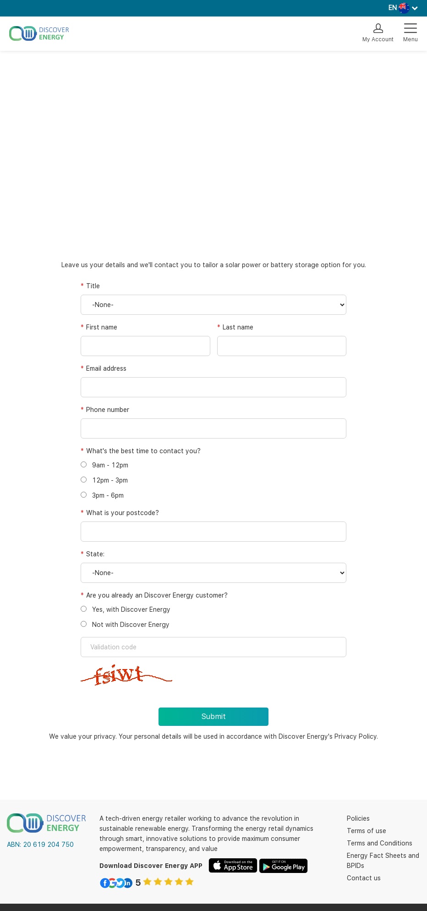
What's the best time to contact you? (143, 451)
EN (393, 7)
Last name (238, 327)
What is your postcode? (122, 512)
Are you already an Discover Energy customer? (157, 595)
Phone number (107, 409)
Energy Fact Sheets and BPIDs (383, 860)
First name (101, 327)
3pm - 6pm (102, 495)
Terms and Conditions (379, 843)
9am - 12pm (104, 465)
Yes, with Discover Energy (125, 609)
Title (93, 286)
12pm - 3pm (104, 480)
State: (95, 554)
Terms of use (366, 830)
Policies (358, 818)
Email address (106, 368)
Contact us (364, 878)
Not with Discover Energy (125, 624)
